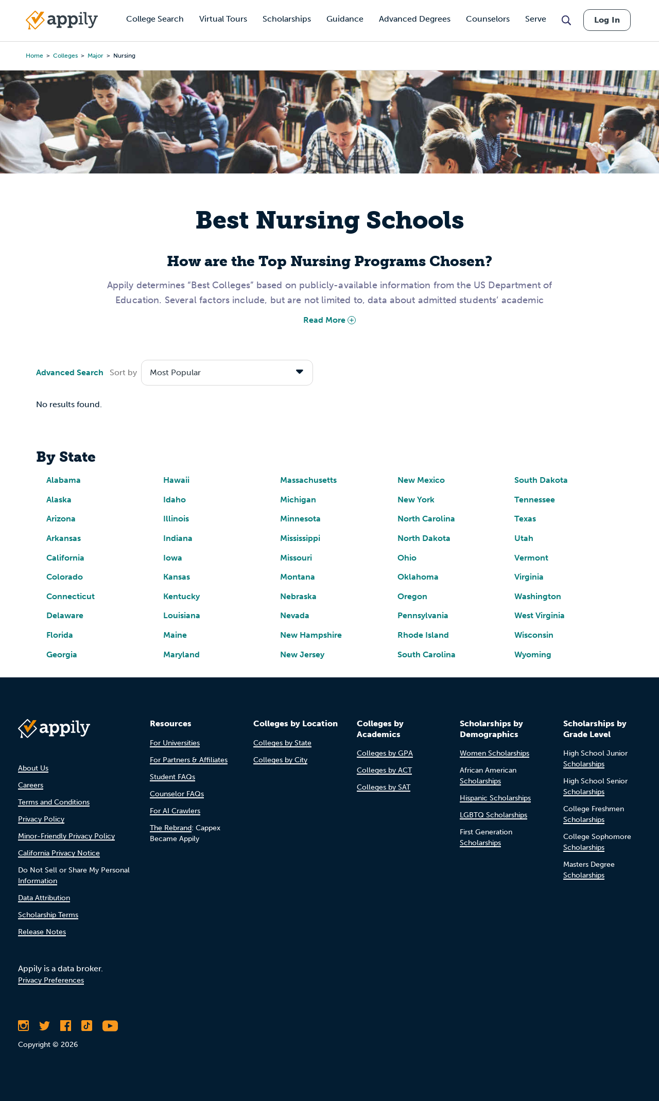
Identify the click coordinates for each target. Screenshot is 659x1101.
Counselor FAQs (177, 794)
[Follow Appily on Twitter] (44, 1026)
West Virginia (539, 615)
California (65, 558)
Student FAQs (172, 777)
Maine (175, 635)
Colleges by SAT (383, 787)
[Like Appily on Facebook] (65, 1026)
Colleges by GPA (385, 753)
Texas (525, 518)
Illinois (176, 518)
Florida (59, 635)
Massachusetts (308, 480)
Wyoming (532, 654)
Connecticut (70, 596)
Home (34, 55)
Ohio (407, 558)
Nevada (294, 615)
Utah (523, 538)
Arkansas (63, 538)
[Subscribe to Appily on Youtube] (110, 1026)
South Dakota (541, 480)
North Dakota (423, 538)
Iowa (172, 558)
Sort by (123, 372)
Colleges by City (280, 760)
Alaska (59, 499)
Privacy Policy (41, 819)
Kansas (176, 577)
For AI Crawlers (175, 811)
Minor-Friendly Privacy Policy (66, 836)
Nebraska (298, 596)
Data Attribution (44, 898)
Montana (297, 577)
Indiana (178, 538)
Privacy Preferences (51, 980)
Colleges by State (282, 743)
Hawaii (176, 480)
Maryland (181, 654)
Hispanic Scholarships (495, 798)
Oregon (412, 596)
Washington (537, 596)
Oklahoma (418, 577)
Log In (607, 20)
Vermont (531, 558)
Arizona (61, 518)
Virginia (529, 577)
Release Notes (42, 932)
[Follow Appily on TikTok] (86, 1026)
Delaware (64, 615)
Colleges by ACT (384, 770)
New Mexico (421, 480)
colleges (65, 55)
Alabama (63, 480)
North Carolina (426, 518)
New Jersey (302, 654)
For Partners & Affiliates (189, 760)
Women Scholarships (494, 753)
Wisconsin (533, 635)
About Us (33, 768)
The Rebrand (171, 828)
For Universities (175, 743)
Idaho (174, 499)
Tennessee (534, 499)
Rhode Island (423, 635)
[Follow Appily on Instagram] (23, 1026)
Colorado (64, 577)
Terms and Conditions (54, 802)
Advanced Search (69, 372)
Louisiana (181, 615)
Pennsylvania (422, 615)
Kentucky (181, 596)
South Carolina (426, 654)
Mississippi (300, 538)
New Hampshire (311, 635)
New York (416, 499)
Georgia (61, 654)
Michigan (298, 499)
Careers (30, 785)
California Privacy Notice (59, 853)
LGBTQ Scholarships (493, 815)
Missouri (296, 558)
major (95, 55)
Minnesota (300, 518)
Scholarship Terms (48, 915)
